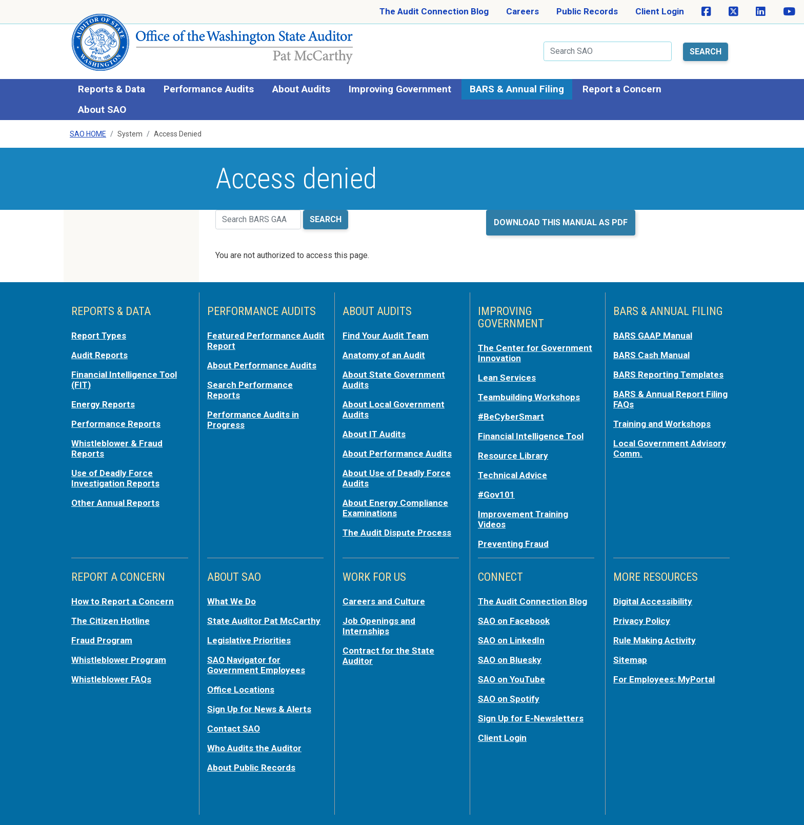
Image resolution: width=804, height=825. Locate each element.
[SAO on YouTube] (789, 12)
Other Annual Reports (115, 503)
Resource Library (513, 455)
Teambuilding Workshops (529, 397)
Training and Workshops (662, 424)
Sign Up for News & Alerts (259, 709)
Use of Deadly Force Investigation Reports (115, 478)
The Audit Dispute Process (397, 532)
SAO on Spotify (508, 699)
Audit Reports (99, 355)
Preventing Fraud (513, 544)
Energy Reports (103, 404)
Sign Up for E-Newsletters (531, 718)
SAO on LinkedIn (511, 640)
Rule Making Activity (654, 640)
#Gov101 (496, 494)
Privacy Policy (641, 621)
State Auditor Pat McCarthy (263, 621)
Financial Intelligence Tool (531, 436)
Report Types (98, 335)
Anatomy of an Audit (384, 355)
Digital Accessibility (652, 601)
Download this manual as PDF (561, 222)
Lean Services (507, 377)
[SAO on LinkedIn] (760, 12)
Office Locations (240, 689)
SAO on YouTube (511, 679)
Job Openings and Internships (379, 626)
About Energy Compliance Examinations (395, 508)
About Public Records (251, 767)
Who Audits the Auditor (254, 748)
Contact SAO (233, 728)
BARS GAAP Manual (652, 335)
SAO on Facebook (514, 621)
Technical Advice (512, 475)
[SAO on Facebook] (706, 12)
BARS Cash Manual (651, 355)
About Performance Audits (261, 365)
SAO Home (88, 134)
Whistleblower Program (118, 660)
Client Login (659, 11)
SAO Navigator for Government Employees (256, 665)
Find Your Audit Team (386, 335)
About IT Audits (374, 434)
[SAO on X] (733, 12)
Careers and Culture (384, 601)
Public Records (587, 11)
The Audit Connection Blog (434, 11)
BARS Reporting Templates (668, 374)
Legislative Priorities (249, 640)
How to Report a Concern (122, 601)
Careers (522, 11)
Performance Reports (115, 424)
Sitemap (630, 660)
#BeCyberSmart (511, 416)
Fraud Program (101, 640)
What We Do (231, 601)
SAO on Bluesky (509, 660)
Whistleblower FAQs (111, 679)
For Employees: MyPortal (664, 679)
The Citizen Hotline (110, 621)
